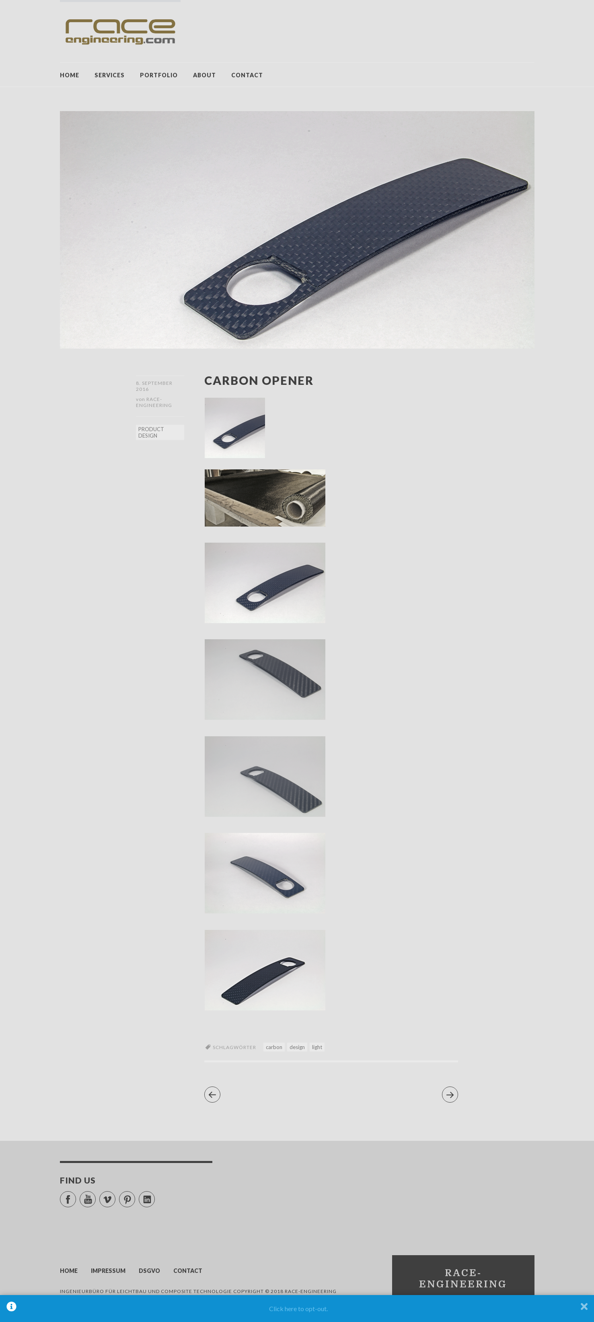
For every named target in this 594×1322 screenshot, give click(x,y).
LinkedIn (154, 1195)
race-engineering (154, 402)
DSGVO (149, 1270)
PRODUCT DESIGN (151, 432)
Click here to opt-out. (298, 1308)
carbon (274, 1047)
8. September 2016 (154, 386)
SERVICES (110, 75)
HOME (69, 75)
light (317, 1047)
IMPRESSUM (108, 1270)
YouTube (95, 1195)
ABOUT (204, 75)
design (297, 1047)
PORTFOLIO (159, 75)
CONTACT (247, 75)
